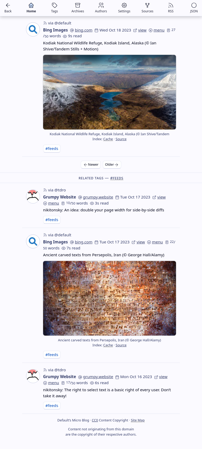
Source (121, 139)
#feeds (51, 148)
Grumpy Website (59, 197)
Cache (108, 139)
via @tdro (54, 189)
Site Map (138, 420)
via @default (57, 22)
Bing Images (55, 30)
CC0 (95, 420)
